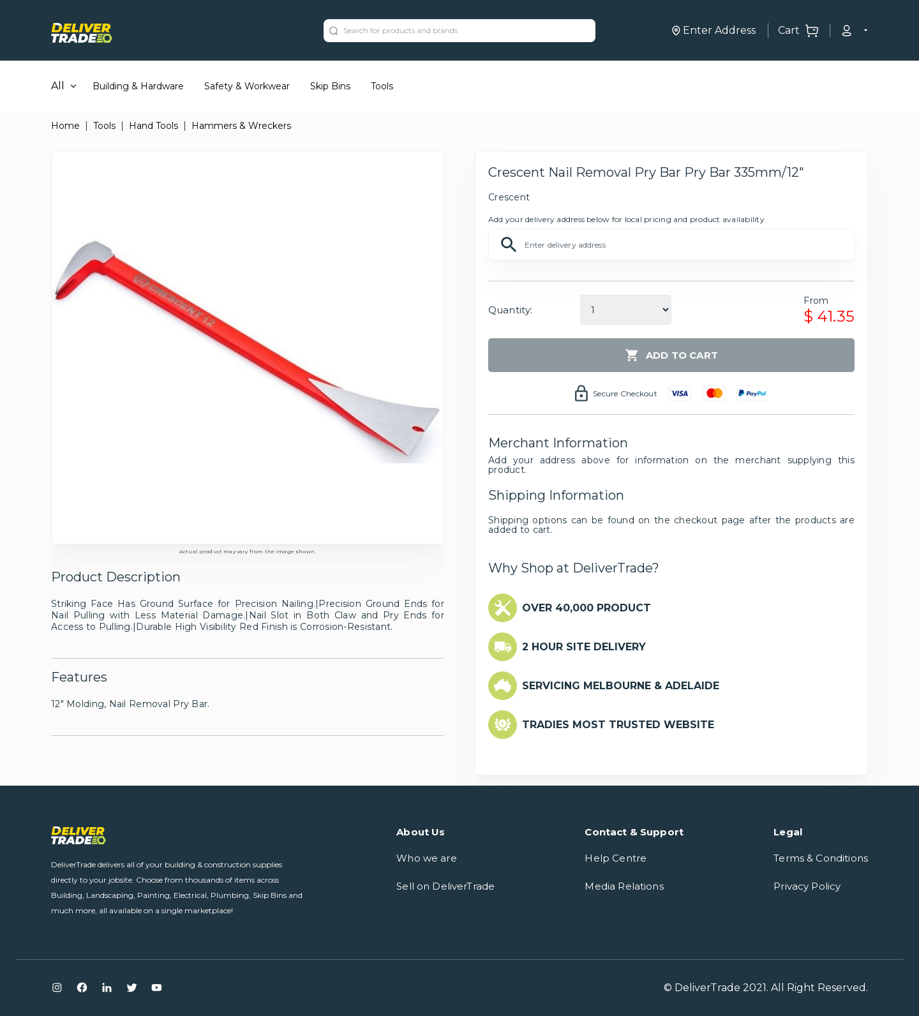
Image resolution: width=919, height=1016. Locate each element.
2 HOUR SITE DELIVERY (584, 647)
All (57, 86)
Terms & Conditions (820, 858)
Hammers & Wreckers (241, 125)
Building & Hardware (138, 86)
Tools (382, 86)
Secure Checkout (625, 393)
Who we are (426, 858)
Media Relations (624, 886)
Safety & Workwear (247, 86)
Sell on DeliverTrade (445, 886)
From (815, 300)
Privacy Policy (807, 886)
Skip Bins (330, 86)
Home (65, 125)
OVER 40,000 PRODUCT (586, 608)
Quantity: (510, 310)
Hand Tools (153, 125)
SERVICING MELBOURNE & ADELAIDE (620, 686)
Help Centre (615, 858)
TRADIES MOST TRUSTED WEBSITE (618, 725)
